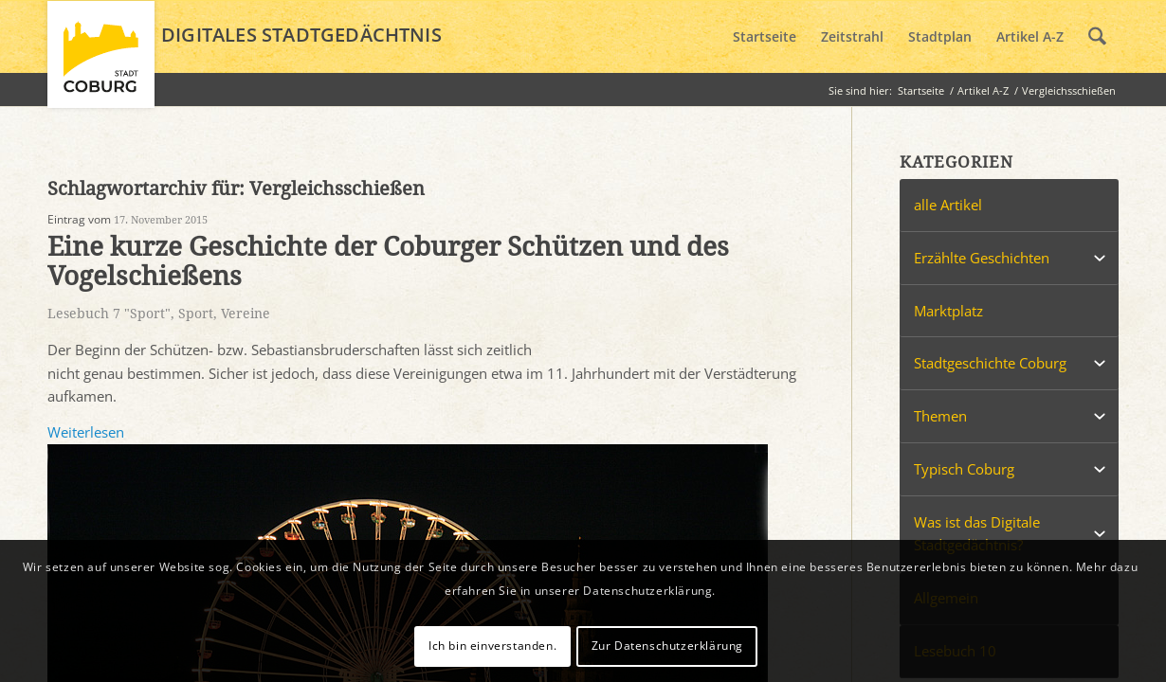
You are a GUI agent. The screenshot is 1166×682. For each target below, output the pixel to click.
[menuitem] (764, 37)
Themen (940, 415)
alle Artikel (948, 204)
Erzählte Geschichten (981, 257)
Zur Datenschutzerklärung (667, 645)
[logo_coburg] (101, 62)
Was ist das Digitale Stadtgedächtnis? (977, 533)
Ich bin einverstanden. (492, 645)
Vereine (245, 313)
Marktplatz (948, 310)
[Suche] (1097, 37)
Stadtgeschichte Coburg (990, 362)
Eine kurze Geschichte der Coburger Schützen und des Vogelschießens (388, 261)
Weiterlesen (85, 431)
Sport (195, 313)
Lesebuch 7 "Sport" (109, 313)
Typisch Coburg (964, 468)
